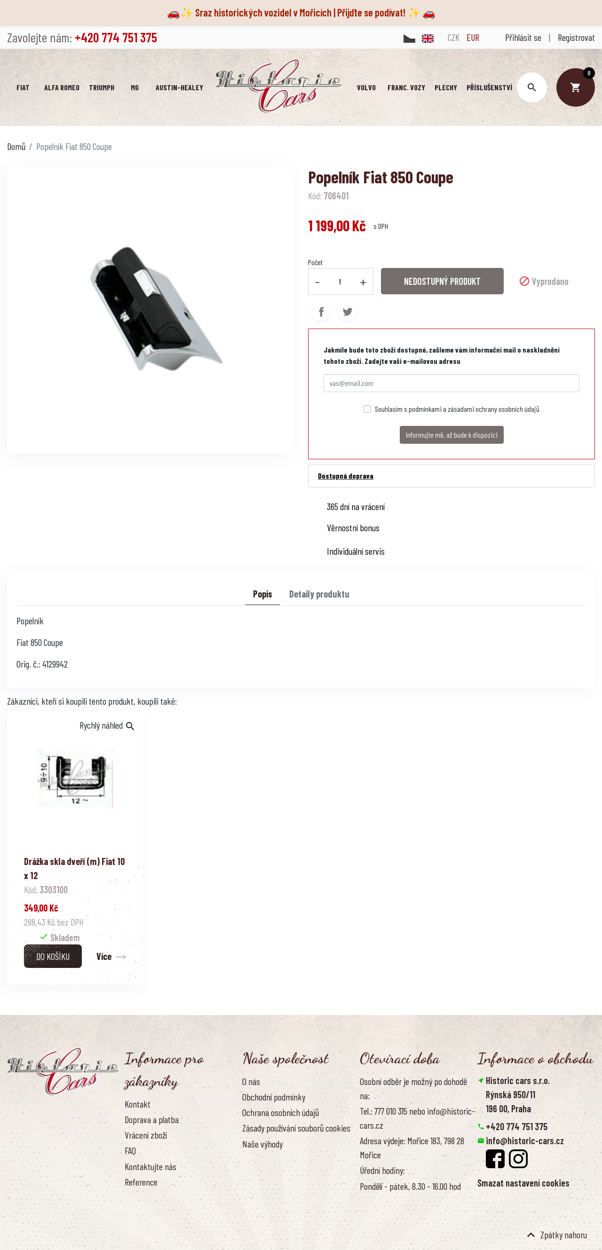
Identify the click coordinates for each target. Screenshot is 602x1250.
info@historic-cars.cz (525, 1140)
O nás (251, 1081)
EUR (473, 37)
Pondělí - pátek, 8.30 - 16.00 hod (410, 1186)
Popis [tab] (262, 593)
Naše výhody (262, 1143)
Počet (315, 262)
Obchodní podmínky (273, 1096)
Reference (141, 1181)
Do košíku (53, 956)
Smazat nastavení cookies (523, 1182)
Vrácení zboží (146, 1134)
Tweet (347, 311)
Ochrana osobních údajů (280, 1112)
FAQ (130, 1150)
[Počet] (340, 281)
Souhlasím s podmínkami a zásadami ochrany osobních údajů (457, 408)
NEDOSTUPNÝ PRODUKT (442, 281)
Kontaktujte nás (150, 1166)
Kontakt (137, 1103)
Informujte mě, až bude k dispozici (452, 434)
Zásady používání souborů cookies (296, 1127)
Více (103, 956)
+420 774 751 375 (516, 1126)
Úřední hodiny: (382, 1170)
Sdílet (321, 311)
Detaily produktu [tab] (319, 593)
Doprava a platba (152, 1119)
